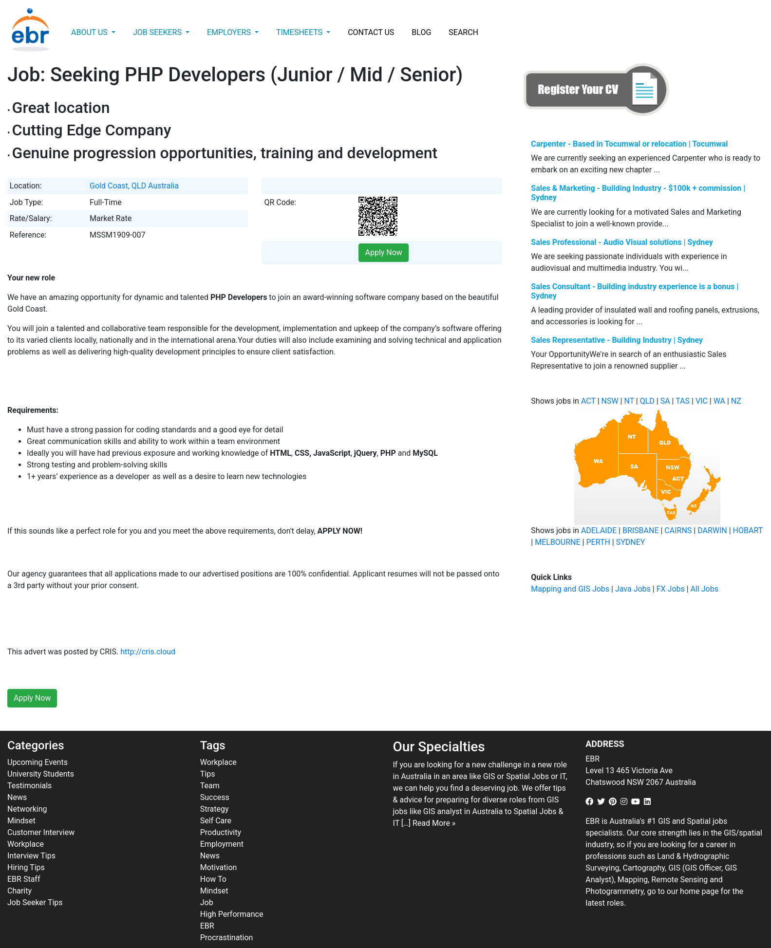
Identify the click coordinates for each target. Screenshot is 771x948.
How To (213, 857)
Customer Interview (41, 811)
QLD (647, 401)
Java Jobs (633, 589)
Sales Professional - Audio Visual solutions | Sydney (622, 242)
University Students (40, 752)
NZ (736, 401)
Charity (19, 869)
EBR (207, 904)
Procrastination (226, 916)
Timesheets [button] (300, 32)
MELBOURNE (557, 542)
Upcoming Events (37, 740)
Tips (207, 752)
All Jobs (704, 589)
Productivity (220, 811)
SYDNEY (630, 542)
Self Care (215, 799)
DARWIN (712, 530)
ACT (588, 401)
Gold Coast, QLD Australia (134, 185)
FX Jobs (671, 589)
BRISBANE (640, 530)
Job (206, 881)
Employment (222, 822)
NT (629, 401)
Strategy (214, 787)
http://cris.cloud (147, 630)
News (17, 776)
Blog (421, 32)
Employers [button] (230, 32)
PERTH (598, 542)
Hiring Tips (26, 846)
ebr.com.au (261, 939)
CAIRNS (678, 530)
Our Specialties (439, 726)
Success (214, 776)
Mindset (21, 799)
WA (719, 401)
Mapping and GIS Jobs (570, 589)
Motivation (218, 846)
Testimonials (29, 764)
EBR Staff (23, 857)
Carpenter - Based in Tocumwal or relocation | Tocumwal (629, 144)
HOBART (748, 530)
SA (665, 401)
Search (463, 32)
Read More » (434, 801)
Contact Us (371, 32)
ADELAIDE (599, 530)
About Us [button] (90, 32)
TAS (683, 401)
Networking (27, 787)
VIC (702, 401)
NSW (610, 401)
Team (210, 764)
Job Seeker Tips (35, 881)
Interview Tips (31, 834)
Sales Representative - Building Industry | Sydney (617, 340)
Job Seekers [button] (158, 32)
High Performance (231, 892)
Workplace (25, 822)
